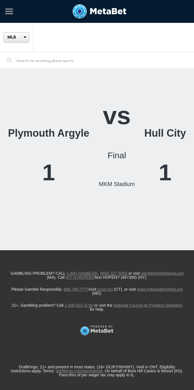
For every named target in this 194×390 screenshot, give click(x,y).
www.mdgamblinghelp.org (160, 289)
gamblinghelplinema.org (162, 273)
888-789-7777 (75, 289)
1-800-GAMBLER (82, 273)
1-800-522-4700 (79, 305)
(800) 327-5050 (113, 273)
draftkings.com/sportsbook (79, 371)
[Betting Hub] (97, 11)
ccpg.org (105, 289)
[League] (16, 37)
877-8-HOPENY (80, 277)
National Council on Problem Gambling (147, 305)
